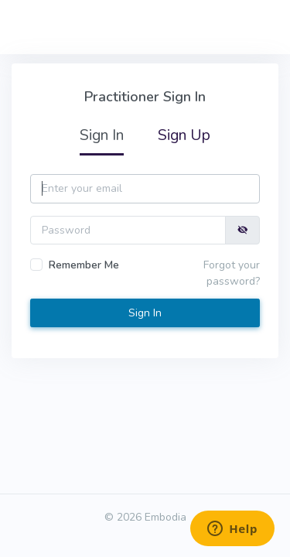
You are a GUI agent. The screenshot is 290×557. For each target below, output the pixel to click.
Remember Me (84, 265)
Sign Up (184, 135)
